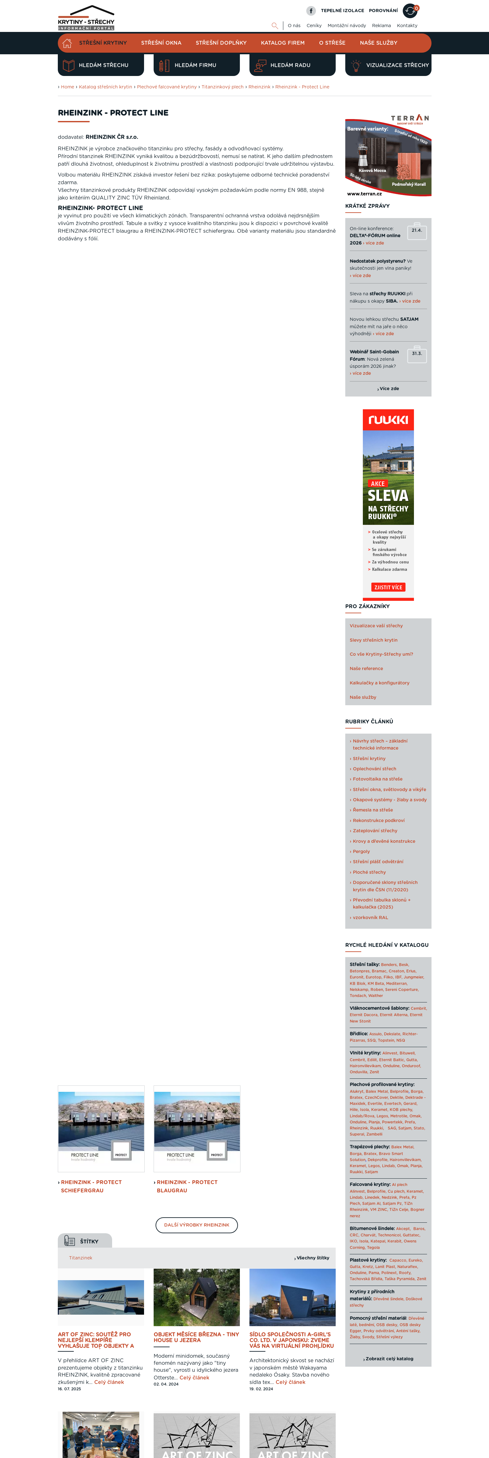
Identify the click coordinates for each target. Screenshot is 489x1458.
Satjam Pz (392, 1203)
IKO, (354, 1241)
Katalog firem (283, 43)
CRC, (354, 1235)
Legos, (383, 1116)
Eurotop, (374, 977)
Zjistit (73, 969)
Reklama (381, 26)
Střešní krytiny (103, 43)
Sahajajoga (360, 1452)
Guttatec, (411, 1235)
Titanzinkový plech (223, 87)
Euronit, (357, 977)
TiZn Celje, (399, 1210)
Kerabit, (394, 1241)
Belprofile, (376, 1191)
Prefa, (410, 1122)
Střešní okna (161, 43)
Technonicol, (389, 1235)
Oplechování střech (374, 769)
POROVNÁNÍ (383, 11)
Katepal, (378, 1241)
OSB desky (386, 1325)
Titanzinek (80, 425)
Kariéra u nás (419, 1430)
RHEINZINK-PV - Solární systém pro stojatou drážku (188, 793)
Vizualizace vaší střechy (376, 626)
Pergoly (361, 852)
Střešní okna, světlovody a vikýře (389, 790)
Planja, (375, 1122)
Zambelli (374, 1134)
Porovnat (79, 945)
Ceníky (314, 26)
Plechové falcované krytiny (167, 87)
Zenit (374, 1072)
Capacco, (398, 1260)
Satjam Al (371, 1203)
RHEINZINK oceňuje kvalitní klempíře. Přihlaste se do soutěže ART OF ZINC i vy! (195, 650)
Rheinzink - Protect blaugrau (187, 353)
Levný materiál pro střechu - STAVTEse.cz (206, 1452)
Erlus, (411, 971)
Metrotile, (399, 1116)
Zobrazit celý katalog (389, 1359)
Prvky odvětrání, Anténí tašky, (391, 1331)
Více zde (389, 389)
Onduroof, (411, 1066)
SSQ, (372, 1040)
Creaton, (397, 971)
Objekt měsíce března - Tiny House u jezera (196, 504)
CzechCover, (377, 1097)
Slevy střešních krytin (374, 640)
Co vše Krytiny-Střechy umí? (381, 654)
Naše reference (366, 669)
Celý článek (109, 549)
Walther (375, 996)
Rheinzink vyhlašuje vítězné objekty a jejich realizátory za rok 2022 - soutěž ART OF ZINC (288, 650)
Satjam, (405, 1128)
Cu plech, (396, 1191)
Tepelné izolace (264, 1452)
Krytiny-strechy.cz (145, 1452)
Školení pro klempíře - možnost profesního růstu (100, 647)
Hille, (354, 1110)
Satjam (371, 1172)
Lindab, (389, 1166)
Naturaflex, (407, 1267)
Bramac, (379, 971)
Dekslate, (392, 1034)
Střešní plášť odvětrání (378, 862)
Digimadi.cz (138, 1438)
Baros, (419, 1229)
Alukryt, (357, 1091)
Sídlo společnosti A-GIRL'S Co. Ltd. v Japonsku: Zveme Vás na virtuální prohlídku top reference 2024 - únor (291, 507)
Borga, (417, 1091)
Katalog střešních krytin (105, 87)
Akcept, (403, 1229)
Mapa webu (369, 1430)
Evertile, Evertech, (385, 1104)
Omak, (415, 1116)
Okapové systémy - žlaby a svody (390, 800)
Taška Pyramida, (400, 1279)
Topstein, (386, 1040)
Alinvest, (390, 1053)
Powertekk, (392, 1122)
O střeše (332, 43)
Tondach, (358, 996)
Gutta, (412, 1060)
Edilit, (372, 1060)
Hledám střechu (95, 66)
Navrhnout (81, 922)
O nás (294, 26)
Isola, (365, 1110)
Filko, (389, 977)
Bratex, (356, 1097)
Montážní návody (347, 26)
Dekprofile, (378, 1160)
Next (330, 954)
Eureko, (416, 1260)
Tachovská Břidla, (366, 1279)
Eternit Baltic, (392, 1060)
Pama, (374, 1273)
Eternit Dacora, (364, 1015)
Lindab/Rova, (362, 1116)
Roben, (377, 990)
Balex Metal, (377, 1091)
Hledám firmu (187, 66)
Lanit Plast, (385, 1267)
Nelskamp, (359, 990)
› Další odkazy (387, 1452)
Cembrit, (419, 1008)
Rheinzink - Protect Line (302, 87)
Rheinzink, (360, 1128)
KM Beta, (376, 984)
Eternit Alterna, (394, 1015)
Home (67, 87)
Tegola (373, 1248)
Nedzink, (390, 1197)
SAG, (392, 1128)
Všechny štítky (313, 425)
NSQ (400, 1040)
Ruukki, (377, 1128)
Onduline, (392, 1066)
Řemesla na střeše (373, 810)
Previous (150, 954)
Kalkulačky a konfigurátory (379, 683)
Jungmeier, (414, 977)
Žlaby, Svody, (362, 1337)
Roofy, (405, 1273)
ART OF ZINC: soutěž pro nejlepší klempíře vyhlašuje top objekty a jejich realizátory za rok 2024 (98, 507)
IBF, (398, 977)
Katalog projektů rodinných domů (314, 1452)
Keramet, (379, 1110)
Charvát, (369, 1235)
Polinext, (389, 1273)
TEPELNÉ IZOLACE (342, 11)
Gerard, (410, 1104)
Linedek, (372, 1197)
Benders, (389, 965)
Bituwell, (408, 1053)
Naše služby (378, 43)
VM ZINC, (379, 1210)
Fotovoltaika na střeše (377, 779)
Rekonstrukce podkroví (379, 821)
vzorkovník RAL (370, 918)
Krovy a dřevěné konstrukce (384, 841)
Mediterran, (397, 984)
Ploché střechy (369, 872)
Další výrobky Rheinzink (196, 392)
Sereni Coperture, (402, 990)
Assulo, (376, 1034)
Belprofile (399, 1091)
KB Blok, (358, 984)
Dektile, (397, 1097)
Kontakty (407, 26)
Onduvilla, (359, 1072)
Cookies (393, 1430)
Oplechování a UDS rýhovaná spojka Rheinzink (100, 790)
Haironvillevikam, (366, 1066)
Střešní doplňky (221, 43)
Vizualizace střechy (389, 66)
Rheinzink (259, 87)
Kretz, (368, 1267)
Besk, (404, 965)
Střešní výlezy (389, 1337)
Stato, (419, 1128)
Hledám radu (282, 66)
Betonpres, (360, 971)
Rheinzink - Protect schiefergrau (91, 353)
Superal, (357, 1134)
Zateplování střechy (375, 831)
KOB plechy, (401, 1110)
